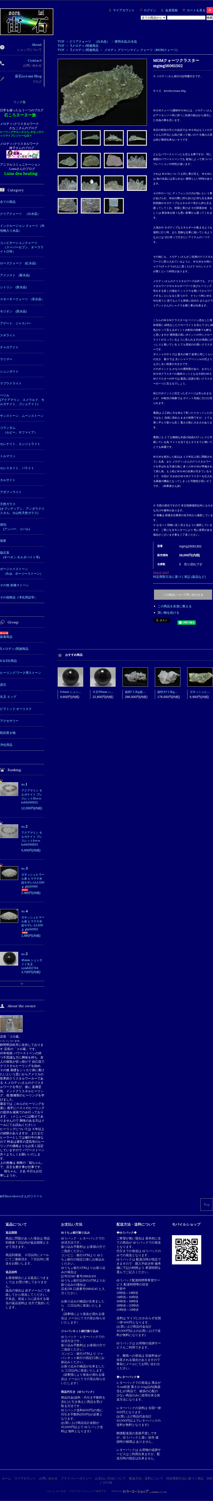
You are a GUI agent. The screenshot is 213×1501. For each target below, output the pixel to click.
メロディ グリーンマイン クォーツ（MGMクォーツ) (141, 50)
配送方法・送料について (146, 1478)
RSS (209, 1478)
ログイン (150, 10)
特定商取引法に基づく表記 (185, 1478)
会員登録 (171, 10)
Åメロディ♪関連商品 (84, 46)
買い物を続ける (168, 613)
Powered (139, 1491)
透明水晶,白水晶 (125, 41)
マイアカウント (124, 10)
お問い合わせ (48, 1478)
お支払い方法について (110, 1478)
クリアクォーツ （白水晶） (89, 41)
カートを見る (200, 10)
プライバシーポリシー (76, 1478)
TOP (61, 41)
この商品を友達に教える (175, 606)
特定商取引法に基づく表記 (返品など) (179, 577)
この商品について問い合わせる (183, 594)
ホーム (6, 1478)
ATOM (107, 1483)
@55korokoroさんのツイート (21, 1196)
